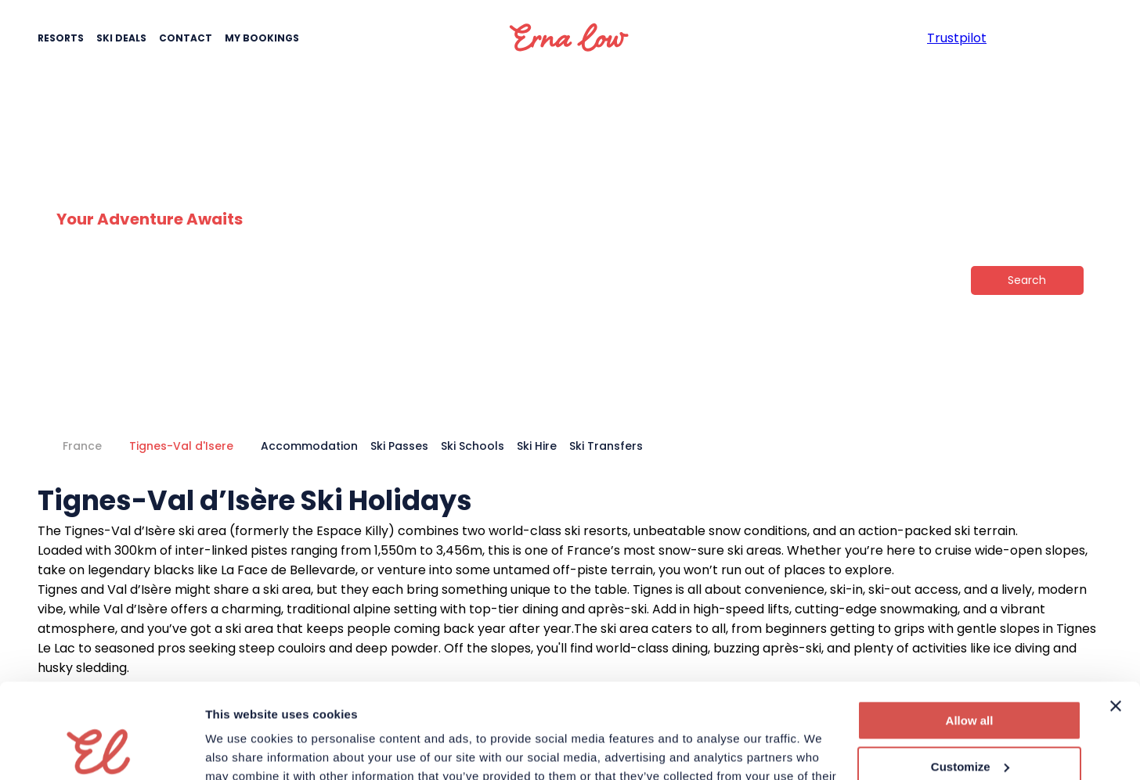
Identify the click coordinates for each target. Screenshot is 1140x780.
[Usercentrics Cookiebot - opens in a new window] (101, 749)
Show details (241, 749)
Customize (970, 677)
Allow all (970, 631)
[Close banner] (1115, 617)
